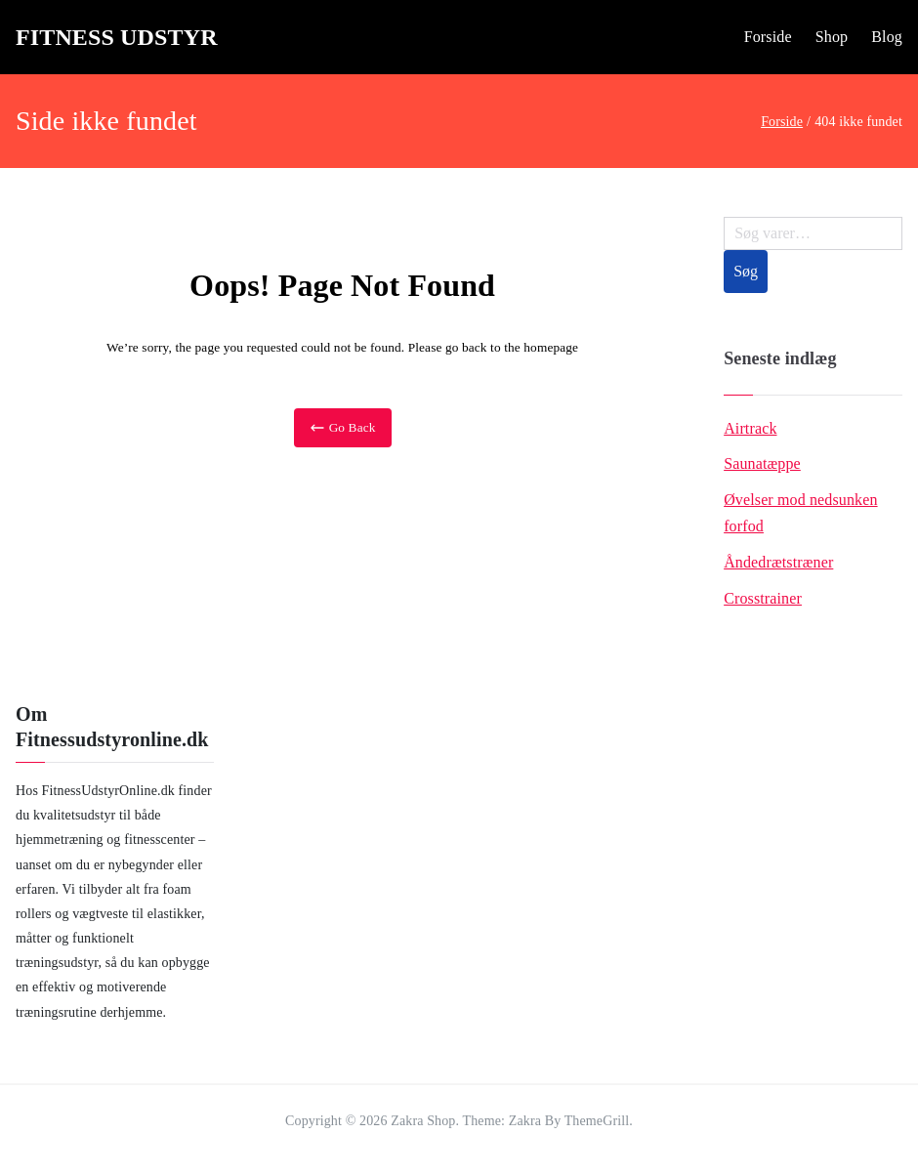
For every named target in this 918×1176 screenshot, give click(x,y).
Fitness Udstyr (117, 37)
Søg (745, 271)
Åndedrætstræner (778, 562)
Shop (832, 36)
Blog (886, 36)
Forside (768, 36)
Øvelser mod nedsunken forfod (800, 512)
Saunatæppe (762, 463)
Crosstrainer (763, 598)
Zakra (525, 1120)
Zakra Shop (423, 1120)
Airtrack (750, 428)
